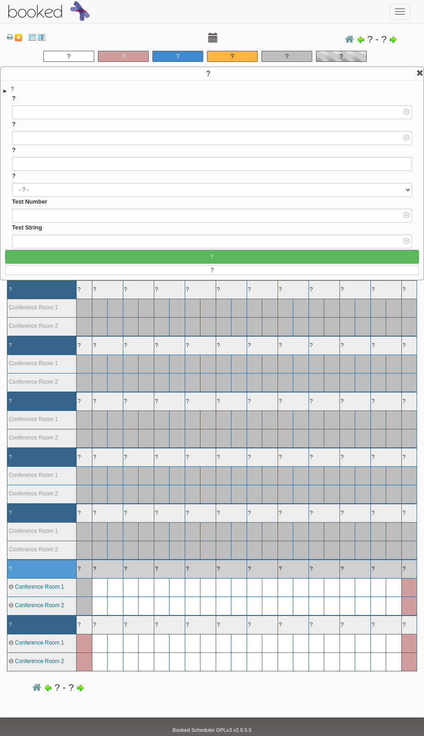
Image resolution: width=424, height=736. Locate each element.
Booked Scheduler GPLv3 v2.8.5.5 (212, 730)
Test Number (29, 202)
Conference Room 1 (39, 587)
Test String (27, 227)
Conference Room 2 (39, 605)
